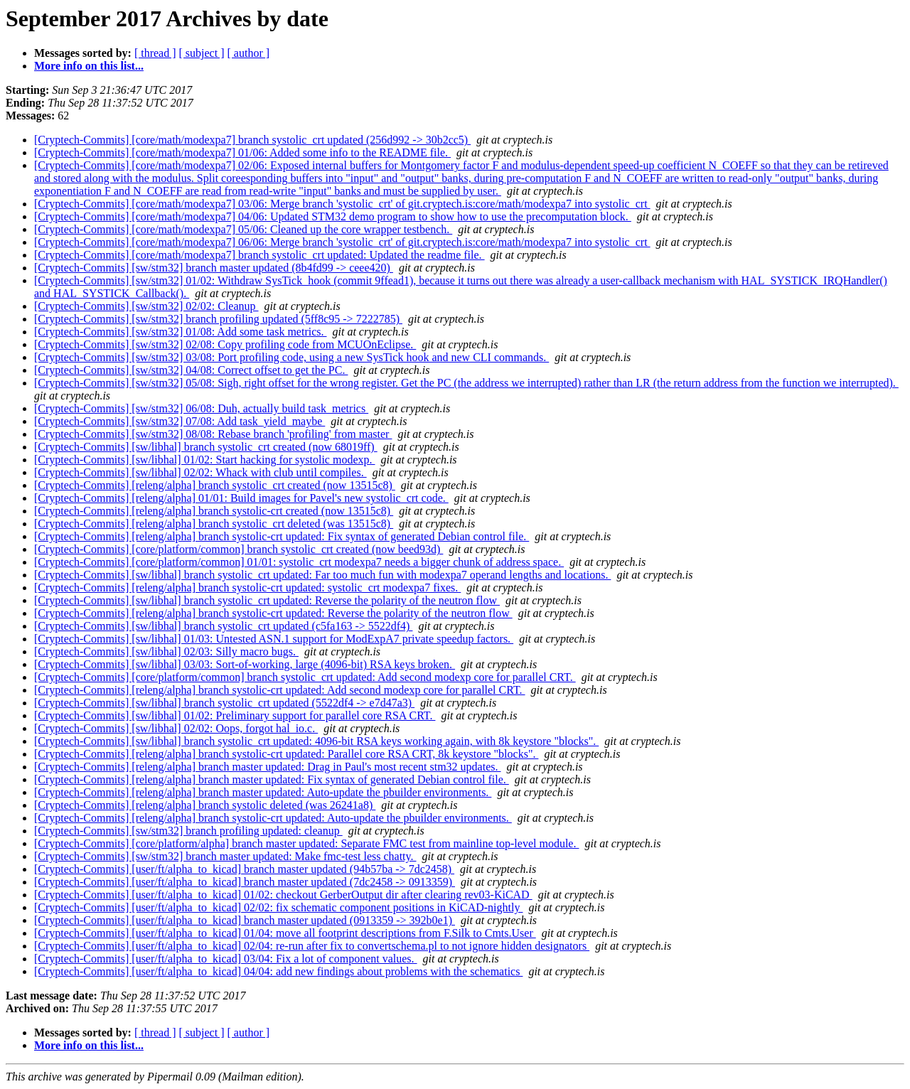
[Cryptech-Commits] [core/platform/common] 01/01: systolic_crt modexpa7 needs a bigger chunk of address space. (299, 562)
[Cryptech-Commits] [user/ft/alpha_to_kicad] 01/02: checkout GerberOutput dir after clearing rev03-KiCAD (283, 895)
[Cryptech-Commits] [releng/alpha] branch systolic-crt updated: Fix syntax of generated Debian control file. (281, 536)
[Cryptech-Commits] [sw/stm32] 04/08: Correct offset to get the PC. (191, 370)
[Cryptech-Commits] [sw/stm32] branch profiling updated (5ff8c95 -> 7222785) (218, 319)
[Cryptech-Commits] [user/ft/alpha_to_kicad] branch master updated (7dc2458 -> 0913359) (244, 882)
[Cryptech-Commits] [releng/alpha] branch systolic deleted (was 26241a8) (204, 805)
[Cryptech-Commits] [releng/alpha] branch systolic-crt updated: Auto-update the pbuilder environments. (273, 818)
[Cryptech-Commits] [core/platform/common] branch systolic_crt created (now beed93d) (238, 549)
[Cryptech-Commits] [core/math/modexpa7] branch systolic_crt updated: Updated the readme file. (259, 255)
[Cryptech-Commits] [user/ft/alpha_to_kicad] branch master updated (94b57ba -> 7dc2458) (244, 869)
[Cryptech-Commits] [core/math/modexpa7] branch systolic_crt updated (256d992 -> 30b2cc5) (252, 140)
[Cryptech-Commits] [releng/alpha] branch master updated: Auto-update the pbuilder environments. (262, 792)
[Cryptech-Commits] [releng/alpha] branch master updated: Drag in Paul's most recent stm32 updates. (267, 767)
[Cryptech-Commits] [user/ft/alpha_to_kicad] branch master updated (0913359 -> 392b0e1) (244, 920)
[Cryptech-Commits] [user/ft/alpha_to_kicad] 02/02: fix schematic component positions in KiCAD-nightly (278, 907)
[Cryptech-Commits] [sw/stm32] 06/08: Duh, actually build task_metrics (201, 408)
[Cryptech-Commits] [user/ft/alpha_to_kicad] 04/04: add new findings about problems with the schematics (278, 971)
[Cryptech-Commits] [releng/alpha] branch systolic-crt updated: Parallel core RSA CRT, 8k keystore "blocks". (286, 754)
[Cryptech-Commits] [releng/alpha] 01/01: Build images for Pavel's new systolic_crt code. (241, 498)
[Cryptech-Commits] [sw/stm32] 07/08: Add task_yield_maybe (179, 421)
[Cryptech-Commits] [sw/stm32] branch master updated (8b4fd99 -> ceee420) (213, 268)
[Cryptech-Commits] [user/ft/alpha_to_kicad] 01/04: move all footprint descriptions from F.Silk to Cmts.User (285, 933)
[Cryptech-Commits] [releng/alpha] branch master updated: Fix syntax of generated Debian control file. (271, 779)
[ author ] (249, 53)
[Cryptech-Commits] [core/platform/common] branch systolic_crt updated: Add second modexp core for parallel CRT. (305, 677)
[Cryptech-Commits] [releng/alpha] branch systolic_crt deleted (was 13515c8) (213, 523)
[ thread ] (155, 53)
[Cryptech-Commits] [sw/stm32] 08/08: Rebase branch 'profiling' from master (213, 434)
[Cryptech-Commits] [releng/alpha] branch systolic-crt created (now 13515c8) (213, 511)
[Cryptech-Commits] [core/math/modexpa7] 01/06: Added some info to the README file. (242, 152)
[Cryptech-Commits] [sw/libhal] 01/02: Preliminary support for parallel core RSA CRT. (234, 715)
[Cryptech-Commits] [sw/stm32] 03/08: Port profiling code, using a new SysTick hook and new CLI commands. (291, 357)
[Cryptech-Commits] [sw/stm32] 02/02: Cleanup (146, 306)
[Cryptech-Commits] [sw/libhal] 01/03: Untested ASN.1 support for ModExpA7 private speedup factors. (273, 639)
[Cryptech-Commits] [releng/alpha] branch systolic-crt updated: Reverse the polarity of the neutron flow (273, 613)
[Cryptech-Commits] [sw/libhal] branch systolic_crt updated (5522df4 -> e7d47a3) (224, 703)
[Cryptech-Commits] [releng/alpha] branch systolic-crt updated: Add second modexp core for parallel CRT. (279, 690)
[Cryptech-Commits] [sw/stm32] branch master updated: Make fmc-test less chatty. (225, 856)
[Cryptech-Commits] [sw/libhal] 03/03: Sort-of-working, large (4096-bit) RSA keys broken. (244, 664)
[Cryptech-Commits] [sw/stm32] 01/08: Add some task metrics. (180, 332)
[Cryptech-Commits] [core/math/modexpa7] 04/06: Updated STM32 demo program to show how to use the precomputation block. (332, 216)
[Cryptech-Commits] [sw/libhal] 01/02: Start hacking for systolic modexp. (204, 460)
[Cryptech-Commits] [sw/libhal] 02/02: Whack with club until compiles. (200, 472)
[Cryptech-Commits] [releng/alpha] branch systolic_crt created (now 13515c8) (214, 485)
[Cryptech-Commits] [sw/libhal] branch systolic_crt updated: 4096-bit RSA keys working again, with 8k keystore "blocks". (316, 741)
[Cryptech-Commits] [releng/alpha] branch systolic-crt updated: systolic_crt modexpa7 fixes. (247, 587)
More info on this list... (89, 66)
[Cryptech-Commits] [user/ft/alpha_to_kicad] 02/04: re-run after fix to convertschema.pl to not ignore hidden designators (311, 946)
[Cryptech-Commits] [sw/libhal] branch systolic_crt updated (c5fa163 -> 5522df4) (223, 626)
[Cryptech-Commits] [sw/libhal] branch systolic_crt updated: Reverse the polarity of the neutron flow (267, 600)
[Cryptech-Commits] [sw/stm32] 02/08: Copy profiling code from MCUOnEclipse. (225, 344)
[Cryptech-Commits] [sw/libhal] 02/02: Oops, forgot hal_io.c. (176, 728)
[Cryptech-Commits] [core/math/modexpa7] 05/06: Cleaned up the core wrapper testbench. (243, 229)
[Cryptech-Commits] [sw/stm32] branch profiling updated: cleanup (188, 831)
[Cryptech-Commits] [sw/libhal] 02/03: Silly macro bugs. (166, 651)
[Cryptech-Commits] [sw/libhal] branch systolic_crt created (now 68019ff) (206, 447)
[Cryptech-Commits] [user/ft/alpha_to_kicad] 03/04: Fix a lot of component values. (225, 959)
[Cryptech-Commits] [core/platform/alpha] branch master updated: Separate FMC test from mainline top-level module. (306, 843)
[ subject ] (202, 53)
